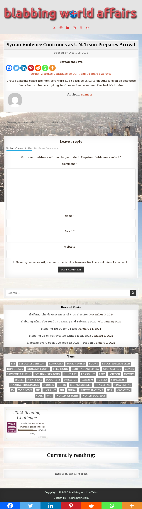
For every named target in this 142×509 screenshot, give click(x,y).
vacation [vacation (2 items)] (123, 390)
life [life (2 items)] (102, 374)
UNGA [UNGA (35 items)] (72, 390)
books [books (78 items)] (93, 364)
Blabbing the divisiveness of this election (58, 314)
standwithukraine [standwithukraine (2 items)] (24, 385)
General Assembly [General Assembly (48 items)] (85, 369)
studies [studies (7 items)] (48, 385)
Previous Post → (126, 122)
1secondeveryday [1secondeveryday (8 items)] (32, 364)
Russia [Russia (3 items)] (102, 380)
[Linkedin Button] (67, 27)
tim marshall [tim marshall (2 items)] (80, 385)
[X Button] (54, 27)
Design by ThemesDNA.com (71, 498)
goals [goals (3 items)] (129, 369)
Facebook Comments (46, 148)
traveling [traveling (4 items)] (103, 385)
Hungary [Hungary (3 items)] (70, 374)
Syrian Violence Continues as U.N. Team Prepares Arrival (71, 45)
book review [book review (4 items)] (75, 364)
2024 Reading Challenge (26, 415)
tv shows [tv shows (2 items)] (25, 390)
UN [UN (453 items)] (62, 390)
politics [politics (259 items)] (70, 380)
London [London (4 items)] (114, 374)
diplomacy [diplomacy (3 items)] (15, 369)
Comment (69, 164)
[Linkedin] (23, 68)
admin (86, 94)
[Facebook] (9, 68)
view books (42, 437)
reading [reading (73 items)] (87, 380)
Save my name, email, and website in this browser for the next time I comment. (72, 262)
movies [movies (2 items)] (129, 374)
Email (70, 231)
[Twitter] (16, 68)
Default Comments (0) (19, 148)
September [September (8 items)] (118, 380)
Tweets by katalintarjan (71, 474)
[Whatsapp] (45, 68)
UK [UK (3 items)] (38, 390)
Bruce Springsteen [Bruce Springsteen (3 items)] (116, 364)
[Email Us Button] (87, 27)
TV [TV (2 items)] (12, 390)
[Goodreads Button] (81, 27)
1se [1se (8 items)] (13, 364)
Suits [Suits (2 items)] (62, 385)
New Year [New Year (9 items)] (34, 380)
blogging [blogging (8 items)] (56, 364)
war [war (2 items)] (49, 396)
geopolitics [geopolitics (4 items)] (112, 369)
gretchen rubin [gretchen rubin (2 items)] (19, 374)
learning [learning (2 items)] (88, 374)
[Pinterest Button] (61, 27)
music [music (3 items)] (19, 380)
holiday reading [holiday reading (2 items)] (47, 374)
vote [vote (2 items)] (39, 396)
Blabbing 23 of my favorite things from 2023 (60, 335)
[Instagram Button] (74, 27)
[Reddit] (38, 68)
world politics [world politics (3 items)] (94, 396)
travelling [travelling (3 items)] (122, 385)
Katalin (24, 423)
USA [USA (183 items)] (110, 390)
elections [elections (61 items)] (60, 369)
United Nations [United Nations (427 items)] (91, 390)
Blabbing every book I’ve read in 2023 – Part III (60, 343)
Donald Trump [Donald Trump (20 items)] (38, 369)
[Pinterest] (31, 68)
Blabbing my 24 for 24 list (59, 328)
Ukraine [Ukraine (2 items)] (49, 390)
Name (70, 216)
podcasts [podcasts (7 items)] (53, 380)
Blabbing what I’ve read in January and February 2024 (59, 321)
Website (69, 246)
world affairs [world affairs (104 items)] (67, 396)
